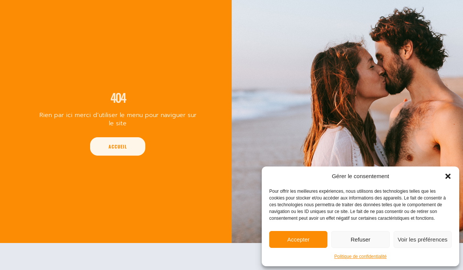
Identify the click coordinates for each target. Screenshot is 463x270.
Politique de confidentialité (360, 256)
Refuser (361, 239)
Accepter (298, 239)
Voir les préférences (423, 239)
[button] (448, 176)
